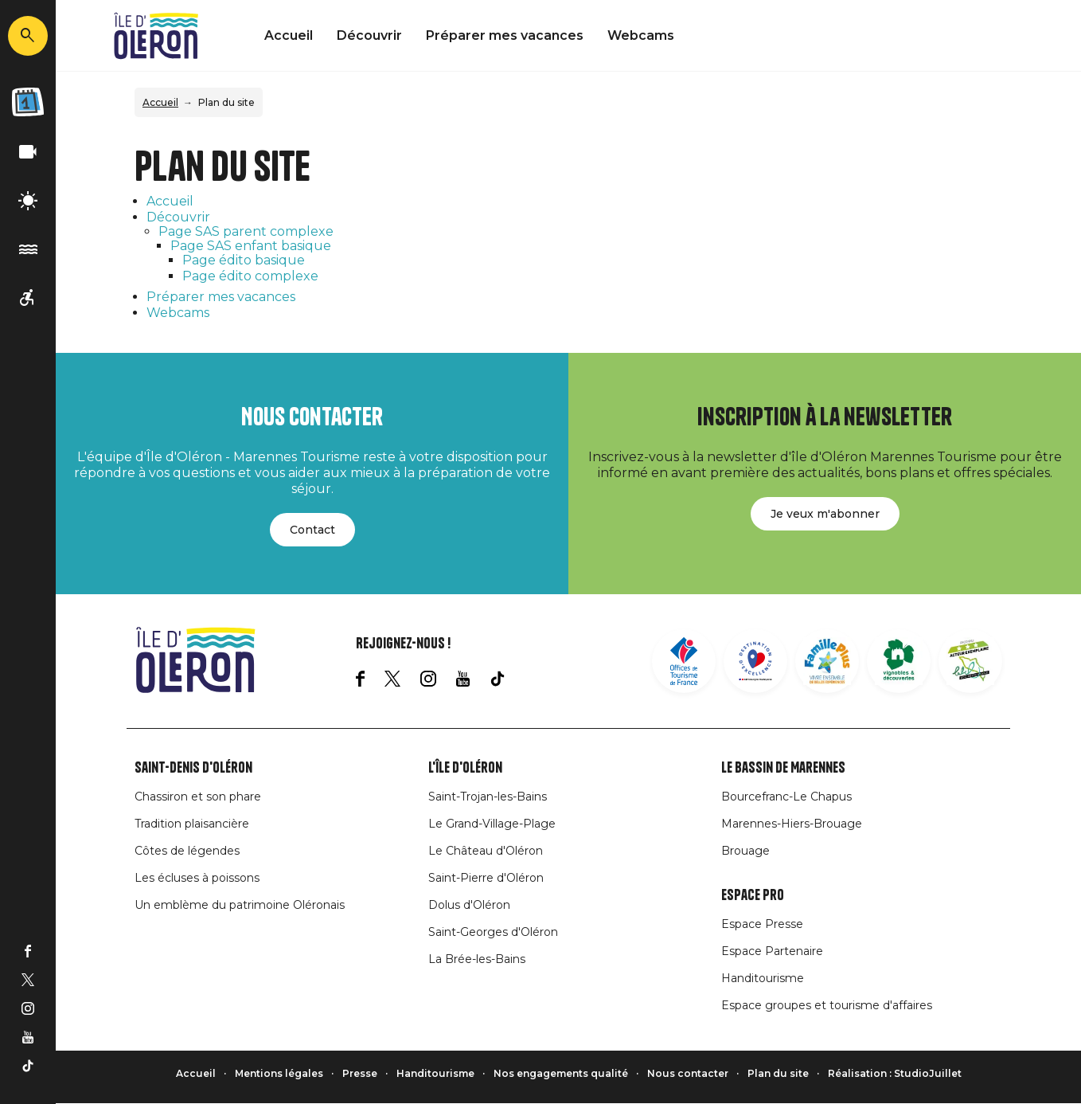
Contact (312, 530)
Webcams (640, 35)
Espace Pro (752, 895)
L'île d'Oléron (465, 768)
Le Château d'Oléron (485, 850)
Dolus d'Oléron (469, 904)
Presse (359, 1073)
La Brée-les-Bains (476, 959)
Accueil (288, 35)
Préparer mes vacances (504, 35)
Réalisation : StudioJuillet (895, 1073)
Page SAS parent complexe (246, 231)
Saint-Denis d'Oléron (193, 768)
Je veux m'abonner (825, 514)
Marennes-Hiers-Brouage (791, 823)
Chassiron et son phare (198, 796)
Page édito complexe (250, 276)
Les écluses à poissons (197, 877)
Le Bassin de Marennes (783, 768)
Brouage (745, 850)
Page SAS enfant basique (250, 245)
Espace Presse (762, 924)
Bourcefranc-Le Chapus (786, 796)
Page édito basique (243, 260)
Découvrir (369, 35)
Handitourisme (762, 978)
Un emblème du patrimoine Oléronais (240, 904)
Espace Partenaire (772, 951)
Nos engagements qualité (561, 1073)
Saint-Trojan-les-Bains (487, 796)
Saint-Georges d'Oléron (493, 932)
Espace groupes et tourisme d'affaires (826, 1005)
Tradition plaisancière (192, 823)
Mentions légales (279, 1073)
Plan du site (778, 1073)
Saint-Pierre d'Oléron (486, 877)
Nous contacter (687, 1073)
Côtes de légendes (187, 850)
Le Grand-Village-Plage (492, 823)
